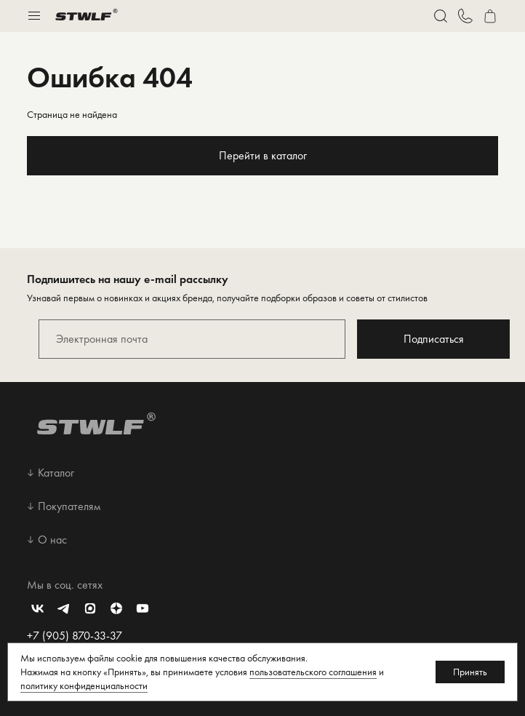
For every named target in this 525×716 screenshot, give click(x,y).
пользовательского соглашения (313, 671)
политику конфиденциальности (84, 685)
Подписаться (434, 338)
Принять (470, 671)
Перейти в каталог (263, 155)
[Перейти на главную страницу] (86, 16)
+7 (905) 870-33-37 (74, 635)
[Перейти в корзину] (490, 16)
